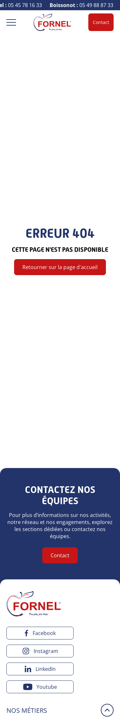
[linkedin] (40, 669)
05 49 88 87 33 (82, 5)
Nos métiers (26, 710)
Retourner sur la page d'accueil (60, 267)
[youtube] (40, 687)
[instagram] (40, 651)
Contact (101, 22)
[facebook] (40, 633)
